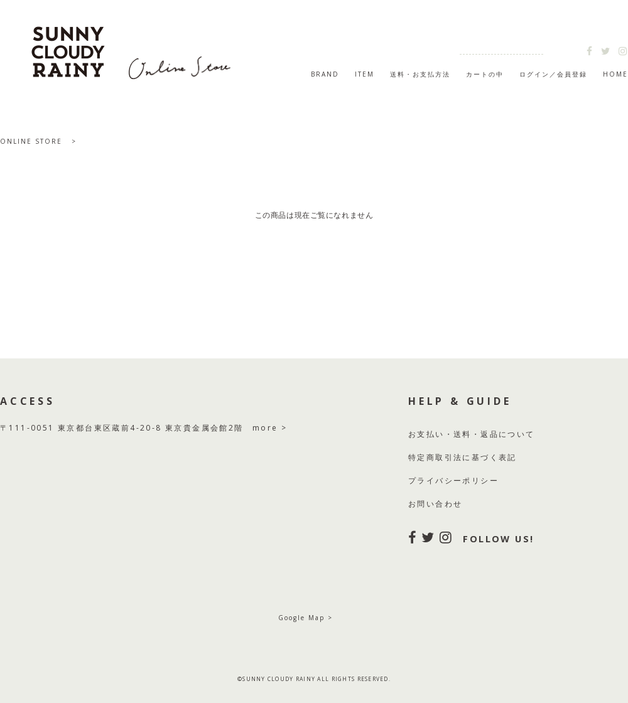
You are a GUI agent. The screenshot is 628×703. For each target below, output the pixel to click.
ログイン (534, 74)
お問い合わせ (435, 503)
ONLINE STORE (31, 141)
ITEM (364, 74)
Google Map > (305, 617)
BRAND (325, 74)
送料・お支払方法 (420, 74)
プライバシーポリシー (453, 480)
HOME (615, 74)
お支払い (426, 434)
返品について (507, 434)
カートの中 (485, 74)
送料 (462, 434)
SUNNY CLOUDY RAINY (132, 46)
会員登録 (572, 74)
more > (269, 427)
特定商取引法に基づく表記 (462, 457)
